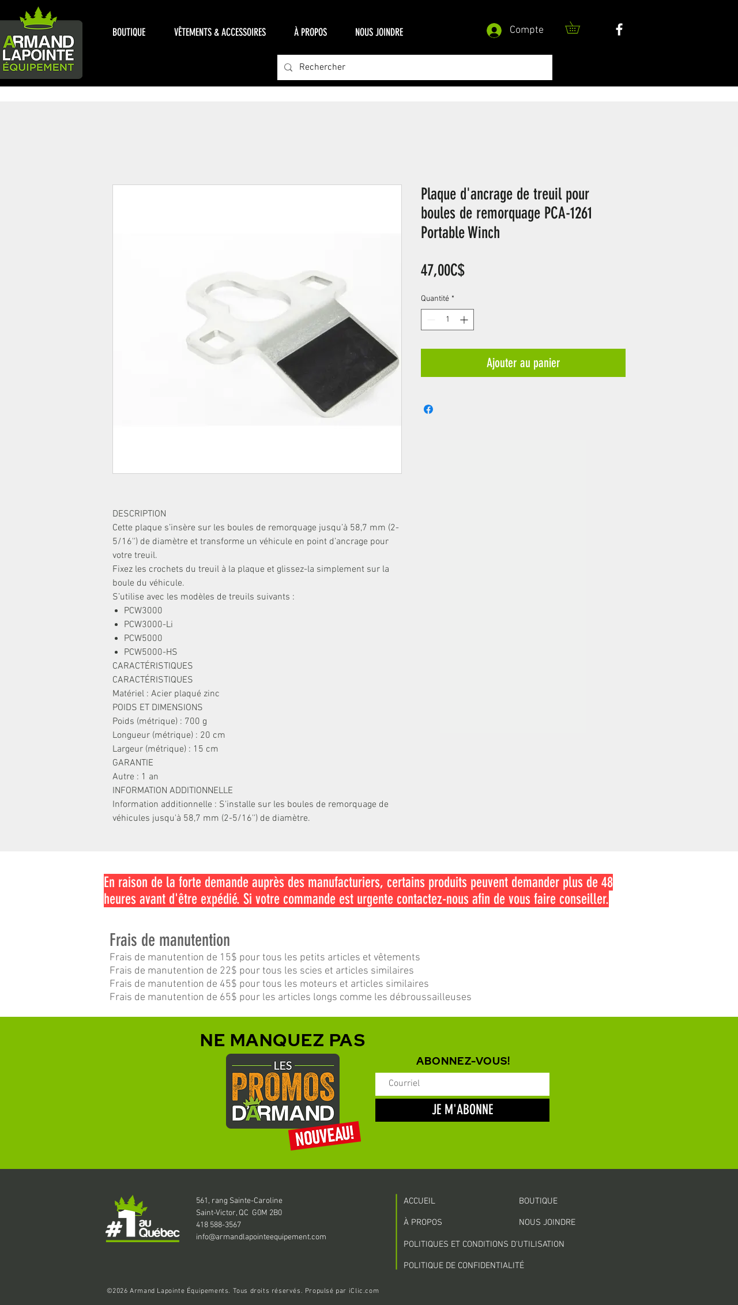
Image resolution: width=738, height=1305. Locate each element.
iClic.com (364, 1291)
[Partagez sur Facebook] (428, 409)
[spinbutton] (447, 320)
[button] (129, 32)
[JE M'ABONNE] (462, 1110)
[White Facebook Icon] (619, 29)
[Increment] (465, 320)
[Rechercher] (413, 67)
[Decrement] (430, 320)
